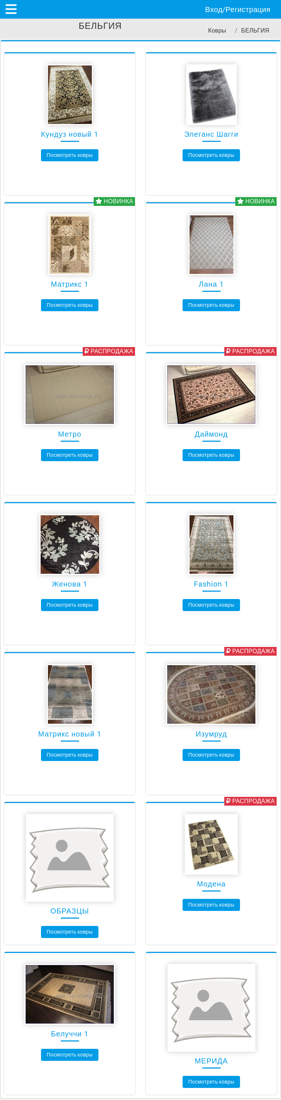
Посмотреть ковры (70, 155)
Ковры (217, 30)
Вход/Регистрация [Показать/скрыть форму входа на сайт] (237, 9)
